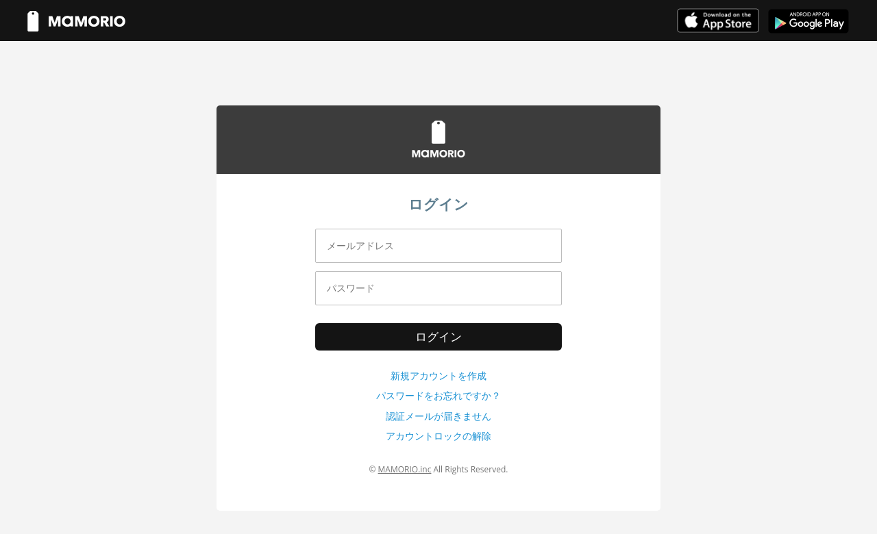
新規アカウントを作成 (438, 375)
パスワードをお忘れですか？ (438, 395)
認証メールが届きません (438, 415)
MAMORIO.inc (405, 469)
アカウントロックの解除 (438, 435)
